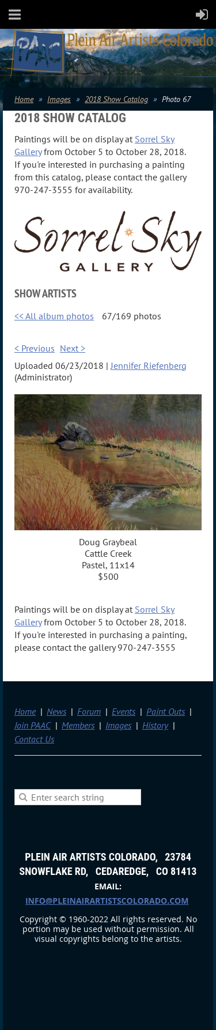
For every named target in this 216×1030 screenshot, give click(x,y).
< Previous (34, 348)
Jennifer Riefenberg (149, 365)
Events (123, 711)
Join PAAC (32, 725)
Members (78, 725)
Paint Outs (165, 711)
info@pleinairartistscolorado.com (106, 900)
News (56, 711)
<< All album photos (54, 316)
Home (23, 99)
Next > (72, 348)
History (155, 725)
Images (59, 99)
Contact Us (34, 739)
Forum (89, 711)
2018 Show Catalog (116, 99)
